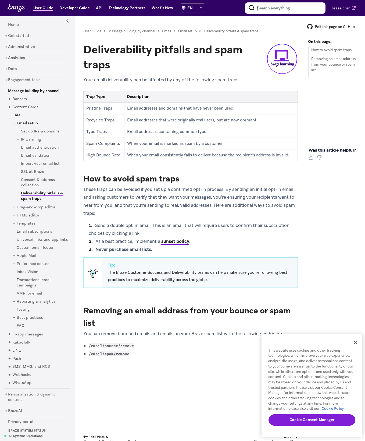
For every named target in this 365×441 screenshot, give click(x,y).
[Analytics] (16, 58)
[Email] (17, 115)
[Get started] (18, 35)
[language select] (194, 7)
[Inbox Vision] (27, 272)
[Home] (13, 24)
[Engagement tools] (24, 80)
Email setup (187, 31)
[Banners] (19, 99)
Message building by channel (132, 31)
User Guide (92, 31)
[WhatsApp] (21, 383)
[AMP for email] (29, 293)
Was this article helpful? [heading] (332, 150)
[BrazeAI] (15, 411)
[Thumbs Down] (320, 159)
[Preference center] (33, 264)
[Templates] (26, 223)
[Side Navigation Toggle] (68, 21)
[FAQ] (20, 325)
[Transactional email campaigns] (34, 282)
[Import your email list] (40, 163)
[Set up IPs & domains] (40, 131)
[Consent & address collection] (38, 182)
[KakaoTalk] (21, 342)
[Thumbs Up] (312, 159)
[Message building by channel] (33, 91)
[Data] (12, 69)
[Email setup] (27, 123)
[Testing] (23, 309)
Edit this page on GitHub (331, 26)
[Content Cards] (25, 107)
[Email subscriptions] (34, 231)
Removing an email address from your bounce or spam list (333, 64)
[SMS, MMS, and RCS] (31, 366)
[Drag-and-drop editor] (36, 207)
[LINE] (16, 350)
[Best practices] (30, 317)
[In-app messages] (27, 334)
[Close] (356, 342)
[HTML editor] (28, 215)
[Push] (16, 358)
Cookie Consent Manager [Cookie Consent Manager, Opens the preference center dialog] (311, 420)
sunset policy (175, 241)
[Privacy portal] (20, 422)
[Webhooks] (21, 374)
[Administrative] (21, 47)
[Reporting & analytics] (36, 301)
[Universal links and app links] (42, 239)
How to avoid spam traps (331, 50)
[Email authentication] (40, 147)
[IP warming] (31, 139)
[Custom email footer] (35, 247)
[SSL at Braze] (32, 171)
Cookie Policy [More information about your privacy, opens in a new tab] (333, 408)
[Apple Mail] (26, 255)
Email (166, 31)
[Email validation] (35, 155)
